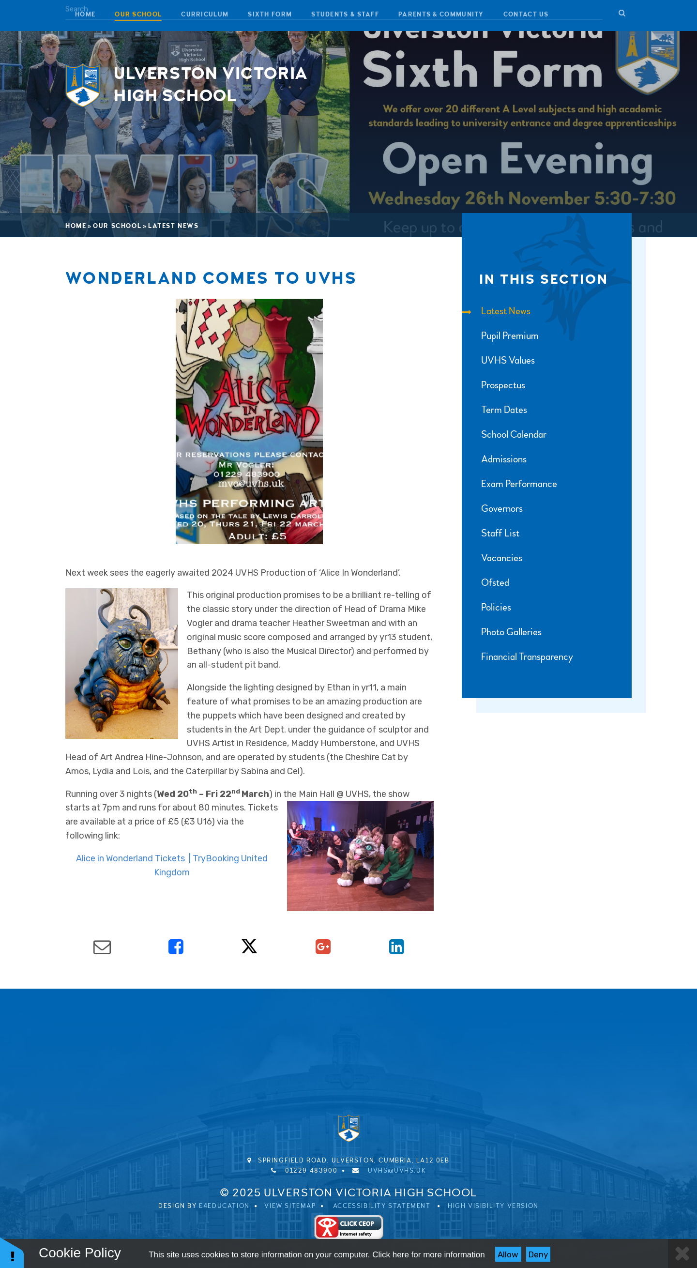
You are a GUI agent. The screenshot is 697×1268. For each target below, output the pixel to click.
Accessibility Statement (382, 1206)
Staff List (490, 533)
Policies (486, 607)
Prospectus (493, 385)
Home (75, 226)
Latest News (173, 226)
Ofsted (485, 583)
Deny (538, 1254)
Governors (492, 509)
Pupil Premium (500, 336)
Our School (117, 226)
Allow (508, 1254)
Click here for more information (428, 1254)
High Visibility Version (493, 1206)
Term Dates (494, 410)
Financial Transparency (517, 657)
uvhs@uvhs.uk (397, 1171)
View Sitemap (290, 1206)
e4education (224, 1206)
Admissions (494, 459)
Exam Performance (509, 484)
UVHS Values (498, 360)
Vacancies (492, 558)
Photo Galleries (502, 632)
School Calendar (504, 434)
